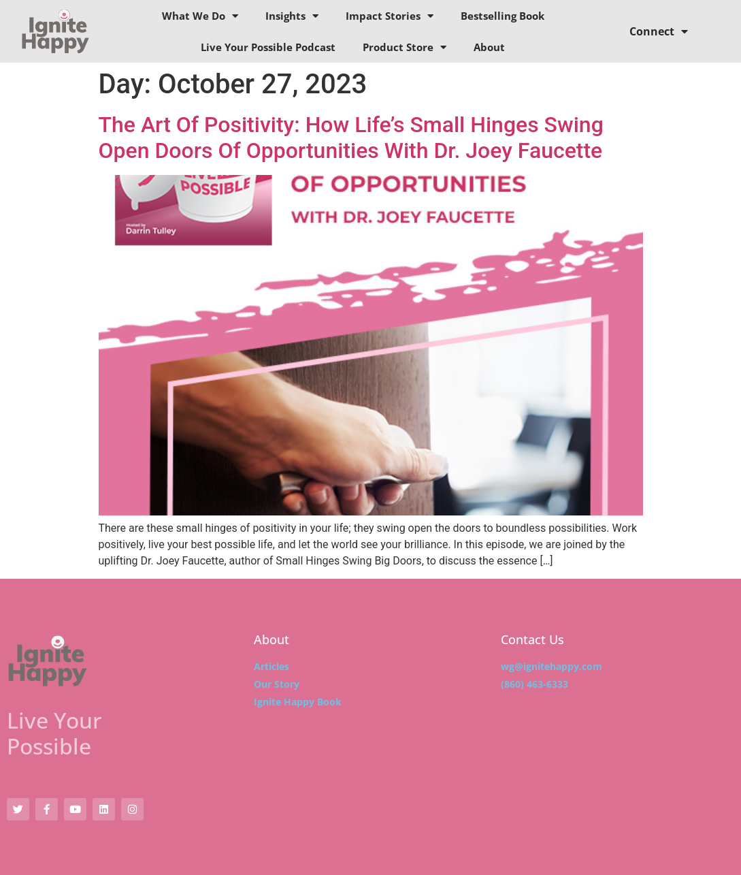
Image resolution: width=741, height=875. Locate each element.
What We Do (200, 16)
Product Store (404, 47)
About (489, 47)
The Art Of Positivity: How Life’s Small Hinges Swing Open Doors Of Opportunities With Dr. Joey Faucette (351, 137)
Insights (291, 16)
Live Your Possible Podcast (268, 47)
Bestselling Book (502, 15)
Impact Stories (389, 16)
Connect (658, 31)
